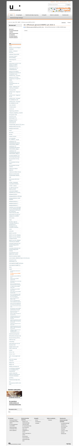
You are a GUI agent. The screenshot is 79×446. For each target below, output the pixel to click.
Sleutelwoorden (65, 15)
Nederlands (64, 22)
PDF (16, 22)
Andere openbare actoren (13, 33)
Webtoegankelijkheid (63, 1)
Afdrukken (25, 30)
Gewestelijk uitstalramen (13, 37)
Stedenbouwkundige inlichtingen (16, 17)
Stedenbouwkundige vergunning (32, 15)
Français (69, 22)
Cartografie (44, 15)
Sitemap (57, 1)
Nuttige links (53, 1)
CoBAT (19, 22)
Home (11, 15)
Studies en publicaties (54, 15)
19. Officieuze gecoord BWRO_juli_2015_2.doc (34, 27)
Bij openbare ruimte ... (13, 409)
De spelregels (19, 15)
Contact (69, 1)
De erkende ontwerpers (13, 36)
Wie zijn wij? (11, 29)
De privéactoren (12, 34)
